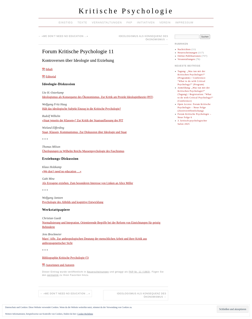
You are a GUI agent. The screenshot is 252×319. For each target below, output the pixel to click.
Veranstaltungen (107, 22)
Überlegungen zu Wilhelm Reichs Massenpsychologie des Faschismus (83, 151)
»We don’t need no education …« (63, 36)
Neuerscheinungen (98, 272)
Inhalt (49, 69)
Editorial (51, 76)
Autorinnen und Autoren (60, 265)
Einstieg (66, 22)
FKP (129, 22)
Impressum (184, 22)
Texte (82, 22)
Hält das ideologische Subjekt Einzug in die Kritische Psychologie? (81, 108)
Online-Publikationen (189, 56)
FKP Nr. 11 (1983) (139, 272)
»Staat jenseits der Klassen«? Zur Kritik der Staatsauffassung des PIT (82, 120)
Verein (165, 22)
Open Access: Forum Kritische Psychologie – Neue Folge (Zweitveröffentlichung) (194, 107)
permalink (53, 275)
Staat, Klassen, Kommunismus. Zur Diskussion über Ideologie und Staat (84, 132)
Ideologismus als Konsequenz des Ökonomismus (141, 295)
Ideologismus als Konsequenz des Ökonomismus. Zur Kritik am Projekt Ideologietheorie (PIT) (97, 97)
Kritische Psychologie (126, 11)
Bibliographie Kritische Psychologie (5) (65, 257)
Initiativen (146, 22)
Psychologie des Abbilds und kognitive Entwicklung (72, 202)
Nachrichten (184, 49)
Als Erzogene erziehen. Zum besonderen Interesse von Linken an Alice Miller (87, 183)
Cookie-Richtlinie (85, 314)
